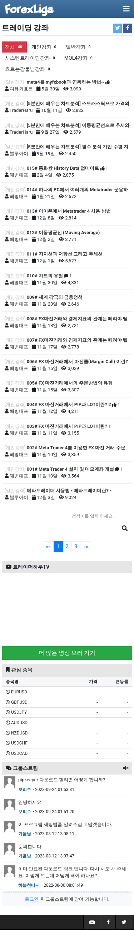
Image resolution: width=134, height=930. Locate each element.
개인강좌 (44, 47)
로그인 (32, 899)
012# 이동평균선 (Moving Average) (63, 232)
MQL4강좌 (79, 58)
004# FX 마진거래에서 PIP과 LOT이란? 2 (69, 404)
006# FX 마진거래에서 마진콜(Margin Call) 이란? (77, 361)
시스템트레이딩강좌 (30, 58)
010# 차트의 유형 (45, 275)
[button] (125, 768)
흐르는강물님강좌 (28, 69)
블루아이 (19, 153)
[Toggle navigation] (126, 9)
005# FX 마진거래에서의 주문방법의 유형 (70, 383)
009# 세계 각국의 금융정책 (55, 297)
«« (48, 546)
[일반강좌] (15, 82)
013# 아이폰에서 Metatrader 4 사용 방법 (69, 211)
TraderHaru (21, 110)
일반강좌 (79, 47)
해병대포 (19, 175)
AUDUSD (19, 722)
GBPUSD (19, 702)
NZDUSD (19, 733)
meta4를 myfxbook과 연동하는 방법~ (65, 82)
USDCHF (19, 743)
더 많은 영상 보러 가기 (67, 652)
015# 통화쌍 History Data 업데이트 (63, 168)
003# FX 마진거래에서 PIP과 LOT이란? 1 (69, 426)
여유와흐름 (21, 88)
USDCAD (19, 753)
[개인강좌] (15, 103)
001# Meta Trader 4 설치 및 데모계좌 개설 (70, 469)
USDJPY (19, 712)
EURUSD (19, 691)
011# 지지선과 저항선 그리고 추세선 (65, 254)
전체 (14, 47)
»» (85, 546)
